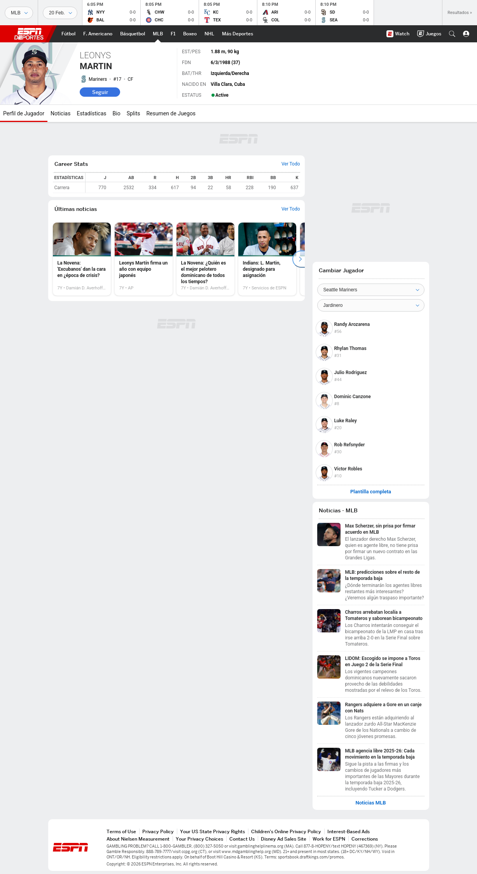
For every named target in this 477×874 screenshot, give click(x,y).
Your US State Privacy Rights (212, 831)
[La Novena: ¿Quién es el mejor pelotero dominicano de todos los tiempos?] (205, 259)
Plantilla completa (370, 491)
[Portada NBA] (132, 33)
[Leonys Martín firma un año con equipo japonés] (144, 259)
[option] (82, 259)
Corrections (364, 839)
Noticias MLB (370, 803)
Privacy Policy (158, 831)
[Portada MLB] (158, 33)
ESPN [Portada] (29, 33)
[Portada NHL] (209, 33)
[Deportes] (19, 13)
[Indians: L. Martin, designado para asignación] (267, 259)
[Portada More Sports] (237, 33)
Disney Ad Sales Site (283, 839)
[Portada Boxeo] (190, 33)
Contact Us (242, 839)
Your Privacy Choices (199, 839)
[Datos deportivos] (60, 13)
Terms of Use (121, 831)
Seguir (100, 92)
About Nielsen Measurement (138, 839)
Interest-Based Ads (348, 831)
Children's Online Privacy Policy (286, 831)
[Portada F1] (173, 33)
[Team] (371, 290)
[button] (452, 34)
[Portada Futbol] (68, 33)
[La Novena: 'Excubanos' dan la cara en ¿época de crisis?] (82, 259)
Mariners (98, 79)
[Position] (371, 305)
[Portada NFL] (97, 33)
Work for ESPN (329, 839)
